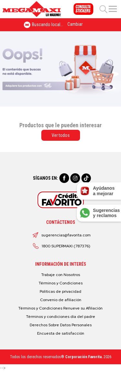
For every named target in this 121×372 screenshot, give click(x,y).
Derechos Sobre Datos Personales (61, 325)
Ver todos (61, 135)
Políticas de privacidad (60, 291)
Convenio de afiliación (60, 299)
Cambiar (75, 24)
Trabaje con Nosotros (60, 274)
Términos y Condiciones (61, 283)
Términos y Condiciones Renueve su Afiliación (60, 308)
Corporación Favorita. (84, 357)
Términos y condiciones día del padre (60, 316)
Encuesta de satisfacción (60, 333)
